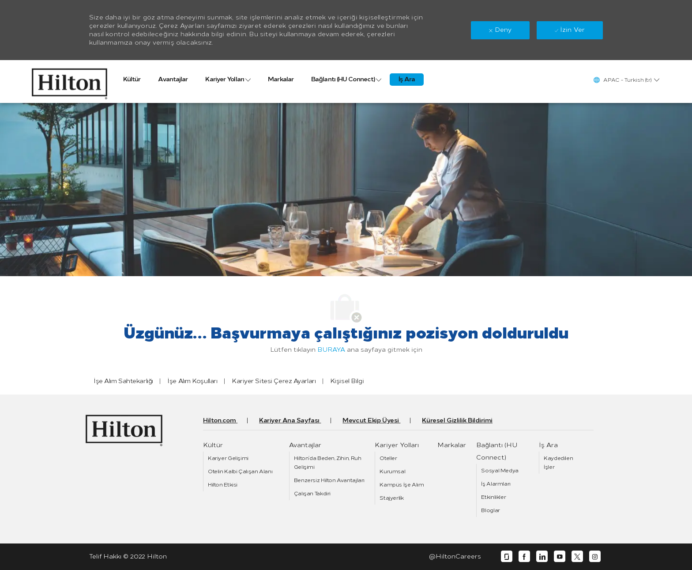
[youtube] (560, 556)
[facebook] (524, 556)
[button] (626, 79)
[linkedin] (542, 556)
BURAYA (331, 349)
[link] (69, 81)
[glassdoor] (507, 556)
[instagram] (595, 556)
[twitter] (577, 556)
